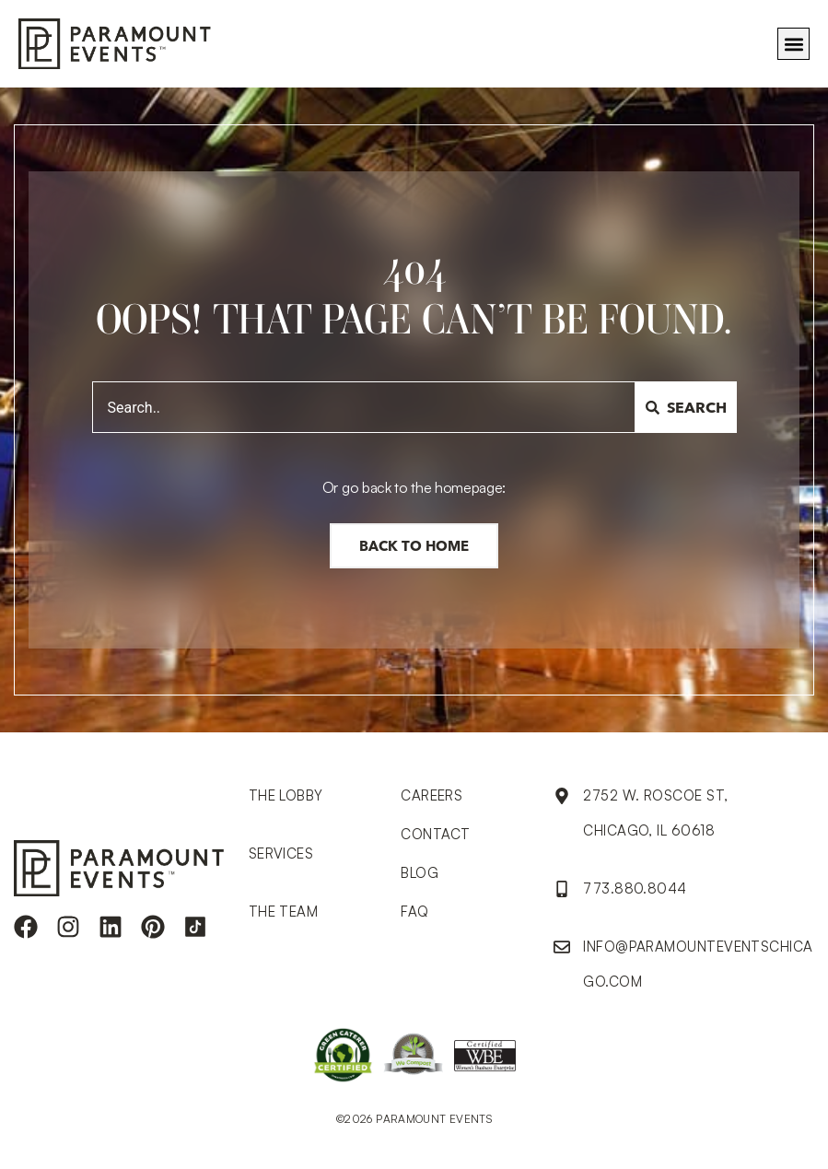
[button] (793, 44)
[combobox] (364, 407)
